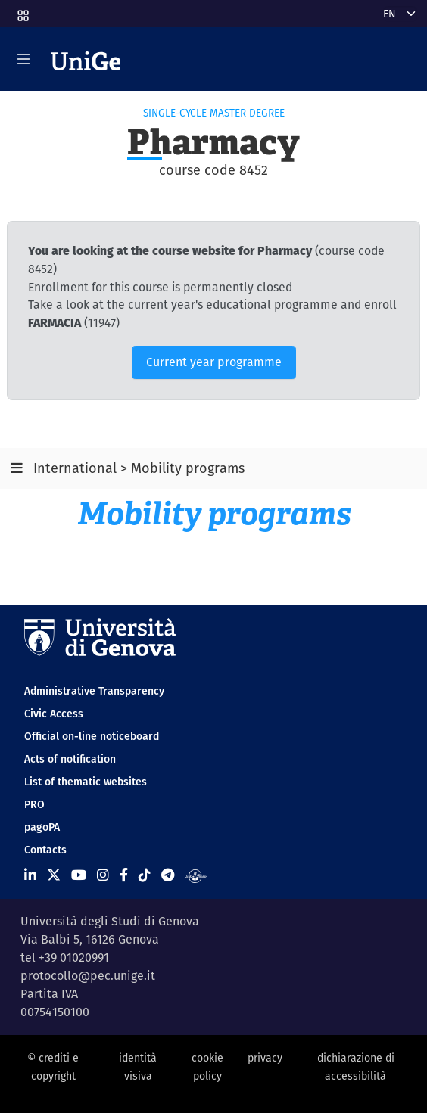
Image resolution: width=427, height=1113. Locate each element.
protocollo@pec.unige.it (87, 975)
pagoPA (42, 827)
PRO (34, 804)
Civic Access (53, 713)
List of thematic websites (85, 781)
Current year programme (214, 362)
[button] (22, 10)
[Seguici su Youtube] (78, 875)
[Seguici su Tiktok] (145, 875)
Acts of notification (70, 758)
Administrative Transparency (94, 690)
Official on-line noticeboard (91, 736)
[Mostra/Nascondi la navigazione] (23, 59)
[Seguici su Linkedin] (30, 875)
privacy (265, 1057)
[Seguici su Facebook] (124, 875)
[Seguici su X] (54, 875)
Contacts (45, 849)
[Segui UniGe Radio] (196, 875)
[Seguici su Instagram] (103, 875)
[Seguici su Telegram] (167, 875)
